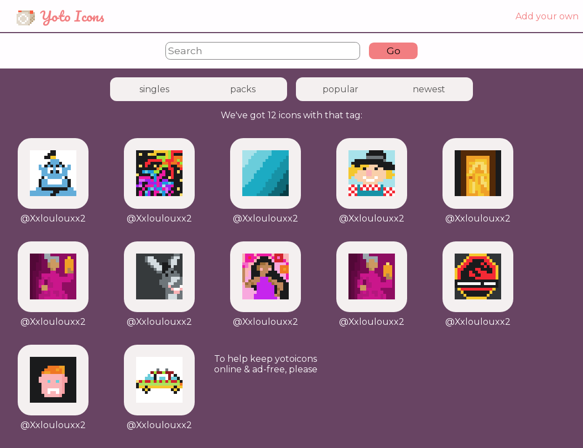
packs (243, 89)
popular (340, 89)
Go (393, 50)
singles (154, 89)
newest (429, 89)
